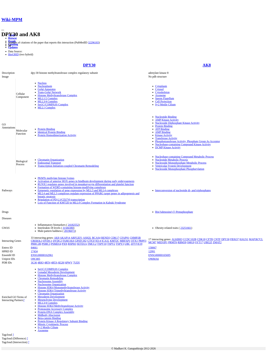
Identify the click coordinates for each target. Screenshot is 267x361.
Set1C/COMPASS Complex (53, 104)
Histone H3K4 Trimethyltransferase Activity (62, 290)
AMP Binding (162, 132)
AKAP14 (65, 237)
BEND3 (105, 237)
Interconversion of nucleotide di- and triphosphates (183, 190)
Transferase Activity (166, 138)
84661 (34, 247)
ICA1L (105, 240)
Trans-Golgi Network (49, 92)
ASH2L (87, 237)
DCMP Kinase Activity (167, 147)
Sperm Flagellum (164, 98)
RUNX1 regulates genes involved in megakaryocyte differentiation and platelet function (86, 184)
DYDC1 (47, 240)
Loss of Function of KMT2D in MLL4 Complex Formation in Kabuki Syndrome (82, 202)
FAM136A (68, 240)
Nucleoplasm (45, 86)
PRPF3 (142, 240)
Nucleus (42, 83)
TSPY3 (120, 243)
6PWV (68, 262)
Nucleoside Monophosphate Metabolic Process (180, 162)
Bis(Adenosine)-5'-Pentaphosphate (174, 211)
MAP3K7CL (256, 239)
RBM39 (182, 242)
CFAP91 (124, 237)
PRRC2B (36, 243)
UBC (127, 243)
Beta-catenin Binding (49, 318)
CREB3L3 (36, 240)
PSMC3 (46, 243)
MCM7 (152, 242)
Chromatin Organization (51, 159)
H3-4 (98, 240)
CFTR (209, 239)
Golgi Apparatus (47, 89)
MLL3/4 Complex (48, 101)
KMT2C (114, 240)
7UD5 (76, 262)
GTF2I (91, 240)
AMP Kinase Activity (167, 119)
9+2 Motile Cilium (165, 104)
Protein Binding (46, 129)
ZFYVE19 (136, 243)
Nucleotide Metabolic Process (171, 159)
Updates (13, 47)
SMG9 (190, 242)
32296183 (93, 42)
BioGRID (13, 54)
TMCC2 (91, 243)
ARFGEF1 (76, 237)
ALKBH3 (177, 239)
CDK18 (201, 239)
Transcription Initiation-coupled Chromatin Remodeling (68, 165)
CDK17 (115, 237)
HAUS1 (243, 239)
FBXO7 (234, 239)
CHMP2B (135, 237)
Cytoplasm (161, 86)
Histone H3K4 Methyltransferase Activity (60, 305)
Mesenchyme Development (53, 299)
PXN (64, 243)
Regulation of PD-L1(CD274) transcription (61, 199)
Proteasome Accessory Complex (55, 309)
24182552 (73, 224)
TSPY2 (111, 243)
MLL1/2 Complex (48, 98)
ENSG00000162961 (42, 255)
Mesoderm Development (51, 296)
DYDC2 (57, 240)
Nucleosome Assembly (50, 281)
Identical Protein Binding (51, 132)
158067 (152, 247)
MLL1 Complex (46, 107)
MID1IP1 (162, 242)
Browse (12, 38)
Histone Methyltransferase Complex (57, 95)
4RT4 (47, 262)
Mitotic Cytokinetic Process (53, 324)
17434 (34, 251)
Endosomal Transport (49, 162)
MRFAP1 (125, 240)
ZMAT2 (217, 242)
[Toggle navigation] (2, 30)
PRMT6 (172, 242)
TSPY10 (102, 243)
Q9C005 (35, 258)
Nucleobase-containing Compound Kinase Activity (183, 144)
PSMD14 (56, 243)
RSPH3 (72, 243)
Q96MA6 (153, 258)
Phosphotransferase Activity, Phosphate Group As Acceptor (187, 141)
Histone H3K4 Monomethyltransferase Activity (63, 287)
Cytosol (159, 89)
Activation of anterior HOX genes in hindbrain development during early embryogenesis (86, 181)
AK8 (207, 65)
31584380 (67, 227)
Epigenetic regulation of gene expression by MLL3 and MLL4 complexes (78, 190)
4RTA (54, 262)
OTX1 (134, 240)
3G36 (34, 262)
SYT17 (199, 242)
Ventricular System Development (173, 165)
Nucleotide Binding (166, 116)
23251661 (185, 227)
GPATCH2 (81, 240)
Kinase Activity (163, 135)
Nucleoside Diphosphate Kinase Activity (177, 122)
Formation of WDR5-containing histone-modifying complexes (72, 187)
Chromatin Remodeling (50, 278)
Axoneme (160, 95)
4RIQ (41, 262)
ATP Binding (162, 129)
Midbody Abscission (49, 315)
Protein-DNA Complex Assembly (56, 312)
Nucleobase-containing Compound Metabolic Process (184, 156)
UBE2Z (208, 242)
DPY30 (89, 65)
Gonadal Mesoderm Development (56, 272)
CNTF (217, 239)
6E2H (61, 262)
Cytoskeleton (162, 92)
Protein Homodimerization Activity (57, 135)
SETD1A (82, 243)
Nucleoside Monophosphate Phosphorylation (179, 168)
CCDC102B (189, 239)
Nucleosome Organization (52, 284)
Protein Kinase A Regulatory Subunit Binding (63, 321)
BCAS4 (96, 237)
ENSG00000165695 (159, 255)
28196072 (69, 230)
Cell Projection (163, 101)
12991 (151, 251)
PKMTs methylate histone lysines (56, 178)
